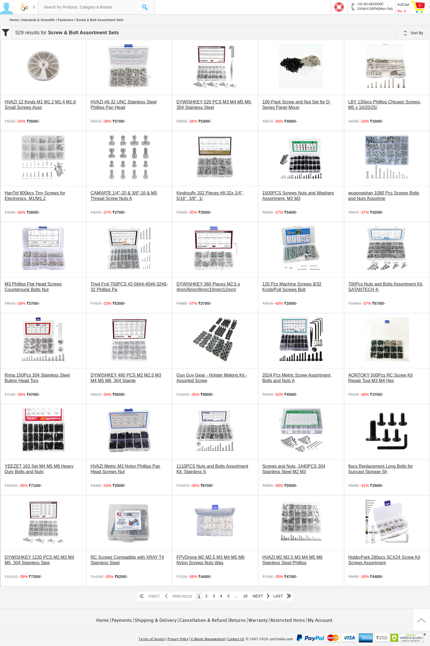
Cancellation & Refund (203, 620)
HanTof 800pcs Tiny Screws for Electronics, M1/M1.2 (35, 196)
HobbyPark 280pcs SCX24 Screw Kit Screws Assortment (384, 560)
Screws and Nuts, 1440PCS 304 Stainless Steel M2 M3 (293, 469)
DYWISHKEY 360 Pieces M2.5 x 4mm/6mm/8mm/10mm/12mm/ (208, 287)
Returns (237, 620)
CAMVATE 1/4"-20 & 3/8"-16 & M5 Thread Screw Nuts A (123, 196)
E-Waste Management (208, 639)
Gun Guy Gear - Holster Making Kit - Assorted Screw (211, 378)
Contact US (235, 639)
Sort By (413, 33)
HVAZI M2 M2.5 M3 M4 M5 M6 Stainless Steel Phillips (292, 560)
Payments (122, 620)
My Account (320, 620)
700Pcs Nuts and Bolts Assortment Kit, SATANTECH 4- (385, 287)
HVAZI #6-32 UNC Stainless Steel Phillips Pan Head (123, 105)
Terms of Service (151, 639)
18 (245, 596)
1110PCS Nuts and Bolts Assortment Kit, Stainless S (212, 469)
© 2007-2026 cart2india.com (269, 639)
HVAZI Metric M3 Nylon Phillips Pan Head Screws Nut (125, 469)
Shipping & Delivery (156, 620)
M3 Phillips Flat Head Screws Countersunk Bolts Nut (33, 287)
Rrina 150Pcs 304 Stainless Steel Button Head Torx (37, 378)
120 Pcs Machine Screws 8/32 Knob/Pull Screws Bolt (291, 287)
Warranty (258, 620)
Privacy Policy (178, 639)
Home (14, 20)
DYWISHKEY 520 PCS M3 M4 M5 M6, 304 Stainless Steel (214, 105)
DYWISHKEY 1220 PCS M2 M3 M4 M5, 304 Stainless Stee (39, 560)
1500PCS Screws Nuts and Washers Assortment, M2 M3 (298, 196)
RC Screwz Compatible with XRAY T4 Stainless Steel (127, 560)
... (236, 596)
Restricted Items (287, 620)
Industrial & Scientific (38, 20)
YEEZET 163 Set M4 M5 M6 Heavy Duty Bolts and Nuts (39, 469)
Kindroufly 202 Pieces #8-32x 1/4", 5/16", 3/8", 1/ (210, 196)
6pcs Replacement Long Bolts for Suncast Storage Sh (380, 469)
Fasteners (65, 20)
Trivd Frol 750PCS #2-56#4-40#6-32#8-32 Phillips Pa (129, 287)
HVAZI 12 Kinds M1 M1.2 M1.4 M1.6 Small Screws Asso (40, 105)
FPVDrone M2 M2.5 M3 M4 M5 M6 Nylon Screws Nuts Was (210, 560)
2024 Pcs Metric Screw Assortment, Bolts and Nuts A (297, 378)
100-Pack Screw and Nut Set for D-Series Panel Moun (296, 105)
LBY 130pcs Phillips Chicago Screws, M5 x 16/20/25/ (384, 105)
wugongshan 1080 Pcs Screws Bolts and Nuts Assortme (383, 196)
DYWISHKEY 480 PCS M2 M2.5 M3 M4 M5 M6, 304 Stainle (125, 378)
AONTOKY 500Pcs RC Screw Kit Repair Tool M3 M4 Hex (380, 378)
